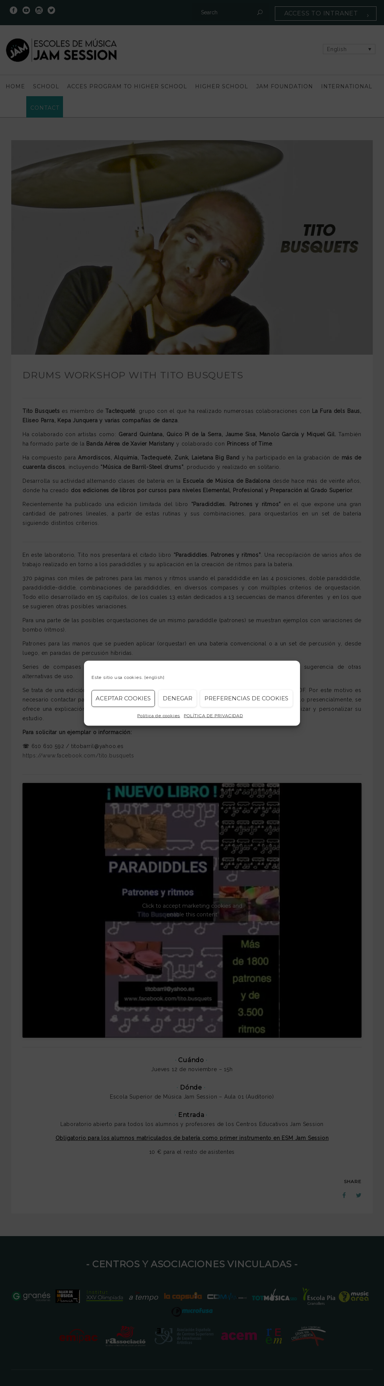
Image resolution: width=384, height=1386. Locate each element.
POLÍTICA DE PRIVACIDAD (213, 715)
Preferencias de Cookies (246, 698)
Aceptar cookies (123, 698)
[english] (154, 677)
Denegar (177, 698)
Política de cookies (158, 715)
